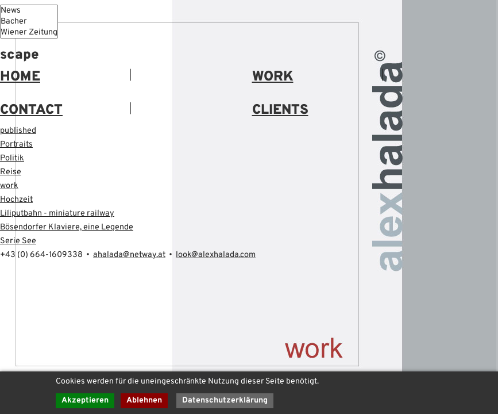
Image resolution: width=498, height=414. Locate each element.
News (29, 10)
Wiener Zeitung (29, 32)
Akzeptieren (85, 400)
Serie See (18, 241)
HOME (20, 77)
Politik (12, 158)
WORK (273, 77)
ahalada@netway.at (129, 255)
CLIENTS (280, 110)
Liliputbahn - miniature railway (57, 213)
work (9, 186)
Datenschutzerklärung (225, 400)
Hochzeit (16, 199)
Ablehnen (144, 400)
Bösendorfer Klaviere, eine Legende (66, 227)
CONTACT (31, 110)
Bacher (29, 21)
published (18, 130)
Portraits (16, 144)
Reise (10, 172)
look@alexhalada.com (216, 255)
